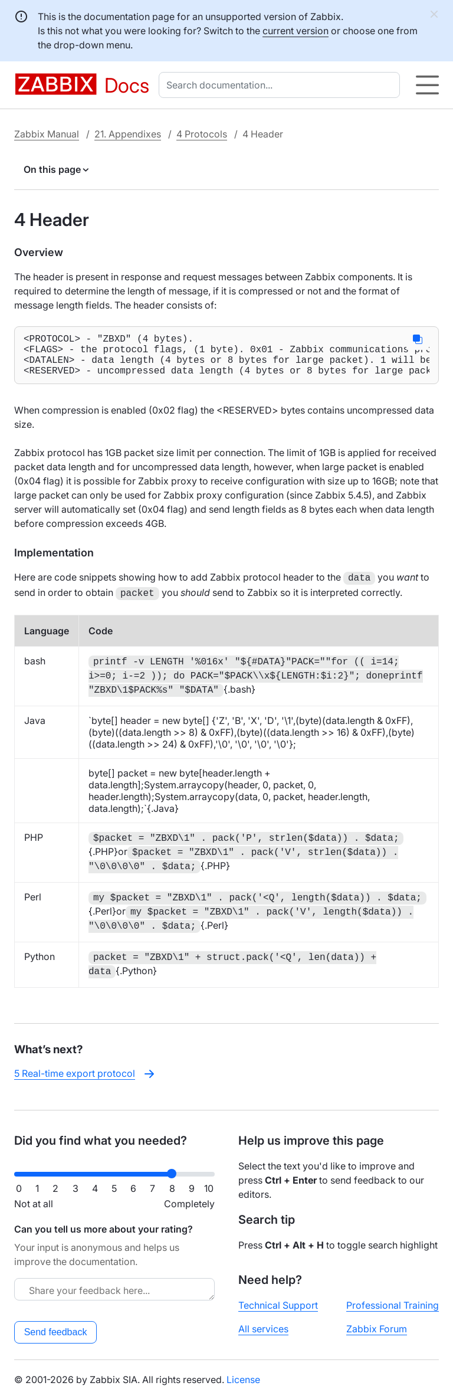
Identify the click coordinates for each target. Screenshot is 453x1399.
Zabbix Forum (376, 1329)
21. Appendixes (127, 134)
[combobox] (282, 85)
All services (263, 1329)
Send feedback (55, 1332)
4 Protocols (201, 134)
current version (295, 31)
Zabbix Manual (46, 134)
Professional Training (392, 1305)
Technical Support (278, 1305)
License (243, 1379)
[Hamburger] (427, 85)
